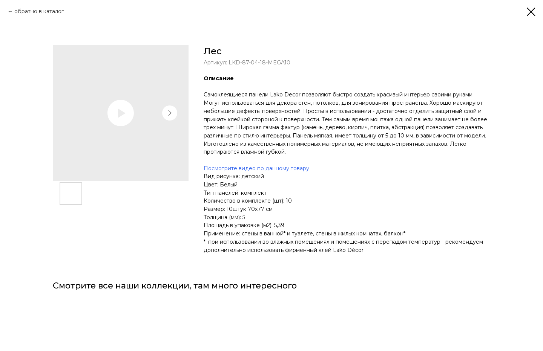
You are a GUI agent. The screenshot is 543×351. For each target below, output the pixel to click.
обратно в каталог (39, 11)
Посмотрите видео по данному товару (256, 168)
